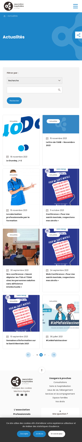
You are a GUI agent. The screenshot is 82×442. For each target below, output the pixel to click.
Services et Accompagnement (60, 393)
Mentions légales (22, 391)
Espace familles (60, 397)
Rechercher (14, 101)
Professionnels (21, 414)
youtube (22, 395)
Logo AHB (14, 6)
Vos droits (60, 401)
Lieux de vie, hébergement (60, 390)
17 (45, 355)
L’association (22, 409)
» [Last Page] (54, 355)
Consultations (60, 382)
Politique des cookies (22, 388)
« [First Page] (28, 355)
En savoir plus (56, 434)
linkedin (26, 395)
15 (37, 355)
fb (17, 395)
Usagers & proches (60, 378)
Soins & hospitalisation (60, 386)
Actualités (14, 121)
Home (4, 16)
